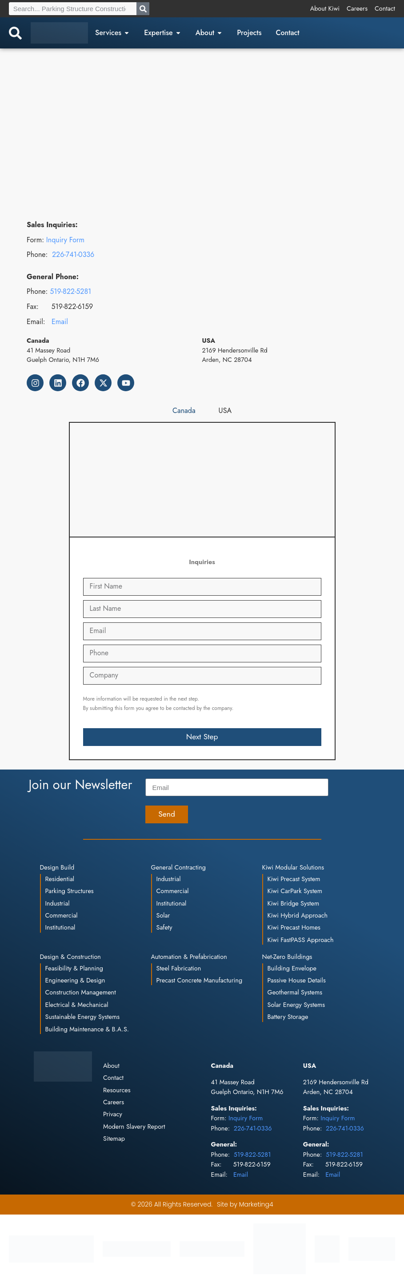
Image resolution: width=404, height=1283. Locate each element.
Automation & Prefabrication (189, 956)
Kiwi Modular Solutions (293, 867)
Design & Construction (70, 956)
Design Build (57, 867)
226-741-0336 (73, 254)
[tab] (184, 411)
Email (60, 322)
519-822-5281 (70, 291)
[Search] (142, 8)
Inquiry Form (65, 240)
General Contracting (178, 867)
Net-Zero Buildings (287, 956)
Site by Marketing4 (245, 1204)
